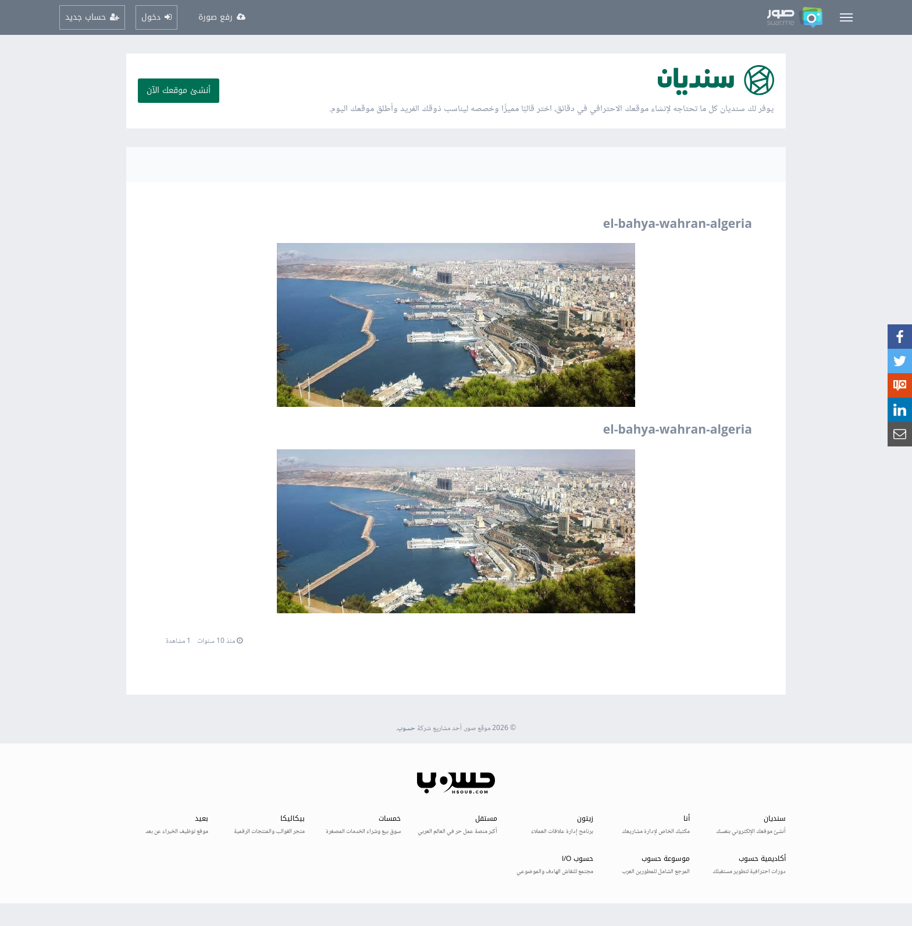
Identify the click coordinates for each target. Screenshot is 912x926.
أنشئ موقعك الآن (179, 90)
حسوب (406, 729)
